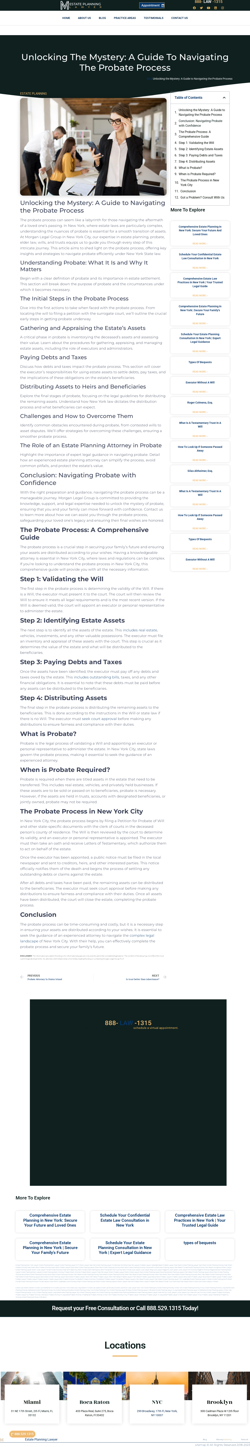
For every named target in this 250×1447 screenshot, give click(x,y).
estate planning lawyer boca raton (156, 1272)
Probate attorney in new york (101, 1295)
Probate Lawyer (216, 1277)
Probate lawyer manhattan (211, 1295)
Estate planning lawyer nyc (70, 1292)
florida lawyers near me (47, 1281)
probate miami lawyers (89, 1272)
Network (244, 1439)
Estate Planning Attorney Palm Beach (200, 1267)
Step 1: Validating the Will (196, 143)
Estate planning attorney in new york (170, 1288)
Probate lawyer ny (22, 1295)
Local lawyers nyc (183, 1292)
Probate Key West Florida (77, 1270)
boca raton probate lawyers (75, 1277)
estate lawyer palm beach (153, 1279)
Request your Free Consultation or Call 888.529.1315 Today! (125, 1308)
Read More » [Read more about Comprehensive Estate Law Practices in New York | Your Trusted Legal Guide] (200, 295)
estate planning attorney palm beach (94, 1274)
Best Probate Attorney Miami (46, 1267)
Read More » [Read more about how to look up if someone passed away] (200, 460)
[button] (224, 97)
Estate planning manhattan (127, 1292)
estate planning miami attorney (53, 1272)
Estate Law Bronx (121, 1288)
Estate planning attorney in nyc (193, 1288)
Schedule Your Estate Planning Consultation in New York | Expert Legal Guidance (200, 338)
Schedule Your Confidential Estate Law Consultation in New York (125, 1220)
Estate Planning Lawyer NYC (69, 1265)
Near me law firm (196, 1292)
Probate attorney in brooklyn (38, 1295)
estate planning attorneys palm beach (69, 1274)
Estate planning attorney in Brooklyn (34, 1297)
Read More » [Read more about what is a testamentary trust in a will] (200, 436)
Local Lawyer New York (136, 1288)
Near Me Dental (122, 1265)
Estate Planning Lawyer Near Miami (194, 1265)
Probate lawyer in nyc (194, 1295)
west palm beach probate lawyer (97, 1277)
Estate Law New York (61, 1288)
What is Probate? (190, 168)
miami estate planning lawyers (106, 1281)
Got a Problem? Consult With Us (202, 197)
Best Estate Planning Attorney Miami (112, 1267)
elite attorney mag (194, 1270)
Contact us (179, 18)
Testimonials (153, 18)
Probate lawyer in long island (157, 1295)
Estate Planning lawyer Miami (26, 1270)
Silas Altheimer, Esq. (200, 470)
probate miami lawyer (141, 1281)
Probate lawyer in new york (176, 1295)
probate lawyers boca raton (182, 1277)
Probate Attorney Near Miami (26, 1267)
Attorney (223, 1440)
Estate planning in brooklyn (65, 1290)
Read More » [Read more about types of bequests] (200, 371)
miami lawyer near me (125, 1281)
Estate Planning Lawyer (41, 1439)
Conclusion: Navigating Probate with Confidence (200, 123)
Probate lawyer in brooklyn (137, 1295)
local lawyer (135, 1270)
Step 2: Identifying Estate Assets (201, 149)
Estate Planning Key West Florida (98, 1270)
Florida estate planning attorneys (27, 1281)
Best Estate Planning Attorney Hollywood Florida (141, 1267)
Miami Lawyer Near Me (87, 1265)
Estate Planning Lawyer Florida (106, 1265)
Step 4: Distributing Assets (197, 161)
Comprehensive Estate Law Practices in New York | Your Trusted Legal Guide (200, 282)
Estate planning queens (144, 1292)
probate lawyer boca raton (201, 1277)
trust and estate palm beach (178, 1281)
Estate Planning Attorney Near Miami (219, 1265)
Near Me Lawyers (134, 1265)
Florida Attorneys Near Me (60, 1270)
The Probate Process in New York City (199, 182)
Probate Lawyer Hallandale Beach (151, 1265)
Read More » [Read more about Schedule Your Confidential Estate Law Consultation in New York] (200, 267)
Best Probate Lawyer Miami (65, 1267)
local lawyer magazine (161, 1270)
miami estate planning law (86, 1281)
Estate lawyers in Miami (210, 1281)
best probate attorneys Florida (90, 1279)
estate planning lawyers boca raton (205, 1272)
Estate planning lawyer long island (48, 1292)
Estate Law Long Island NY (79, 1288)
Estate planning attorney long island (217, 1288)
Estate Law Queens (94, 1288)
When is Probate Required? (197, 174)
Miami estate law (195, 1281)
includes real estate (140, 630)
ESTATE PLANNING (33, 93)
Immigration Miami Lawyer (222, 1267)
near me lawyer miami (105, 1272)
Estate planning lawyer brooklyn (121, 1290)
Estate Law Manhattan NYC (44, 1288)
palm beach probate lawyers (143, 1277)
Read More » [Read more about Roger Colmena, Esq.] (200, 412)
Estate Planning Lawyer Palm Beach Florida (173, 1267)
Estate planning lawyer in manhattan (194, 1290)
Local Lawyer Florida (43, 1270)
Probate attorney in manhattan (80, 1295)
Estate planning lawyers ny (89, 1292)
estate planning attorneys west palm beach (152, 1274)
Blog (102, 18)
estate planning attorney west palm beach (122, 1274)
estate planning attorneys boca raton (42, 1274)
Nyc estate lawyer (210, 1292)
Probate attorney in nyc (120, 1295)
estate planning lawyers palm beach (180, 1272)
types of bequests (200, 362)
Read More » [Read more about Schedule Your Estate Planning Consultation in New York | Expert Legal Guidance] (200, 351)
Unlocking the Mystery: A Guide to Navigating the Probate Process (202, 112)
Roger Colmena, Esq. (200, 402)
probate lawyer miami (121, 1272)
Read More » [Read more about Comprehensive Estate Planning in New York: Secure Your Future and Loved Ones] (200, 243)
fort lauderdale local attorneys (66, 1281)
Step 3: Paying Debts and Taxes (200, 155)
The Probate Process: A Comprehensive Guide (195, 134)
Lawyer (87, 7)
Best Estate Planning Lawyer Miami (87, 1267)
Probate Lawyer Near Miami (172, 1265)
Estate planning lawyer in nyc (26, 1292)
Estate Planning (85, 4)
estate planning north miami (222, 1279)
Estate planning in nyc (101, 1290)
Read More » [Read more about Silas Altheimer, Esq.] (200, 480)
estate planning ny (150, 1288)
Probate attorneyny (223, 1292)
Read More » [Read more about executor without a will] (200, 391)
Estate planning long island (108, 1292)
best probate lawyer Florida (110, 1279)
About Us (84, 18)
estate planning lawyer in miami (201, 1279)
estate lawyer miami (136, 1272)
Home (66, 18)
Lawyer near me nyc (160, 1292)
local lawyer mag (147, 1270)
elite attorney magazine (208, 1270)
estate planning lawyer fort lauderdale (176, 1279)
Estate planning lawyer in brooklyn (144, 1290)
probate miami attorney (72, 1272)
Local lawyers (172, 1292)
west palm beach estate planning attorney (212, 1274)
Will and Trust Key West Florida (120, 1270)
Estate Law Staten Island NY (25, 1288)
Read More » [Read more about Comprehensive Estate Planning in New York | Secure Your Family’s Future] (200, 323)
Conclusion (188, 191)
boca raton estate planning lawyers (53, 1277)
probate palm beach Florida (158, 1281)
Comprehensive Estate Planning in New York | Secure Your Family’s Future (200, 310)
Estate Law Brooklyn (108, 1288)
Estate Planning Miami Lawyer (49, 1265)
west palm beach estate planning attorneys (182, 1274)
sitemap (200, 1445)
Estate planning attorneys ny (45, 1290)
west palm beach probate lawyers (121, 1277)
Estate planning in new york (84, 1290)
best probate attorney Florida (69, 1279)
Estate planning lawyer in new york (219, 1290)
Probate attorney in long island (59, 1295)
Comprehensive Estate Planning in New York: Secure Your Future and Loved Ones (200, 230)
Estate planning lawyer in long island (168, 1290)
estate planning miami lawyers (31, 1272)
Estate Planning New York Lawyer (27, 1265)
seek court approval (99, 719)
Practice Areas (125, 18)
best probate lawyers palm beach (132, 1279)
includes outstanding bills (96, 677)
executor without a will (200, 382)
